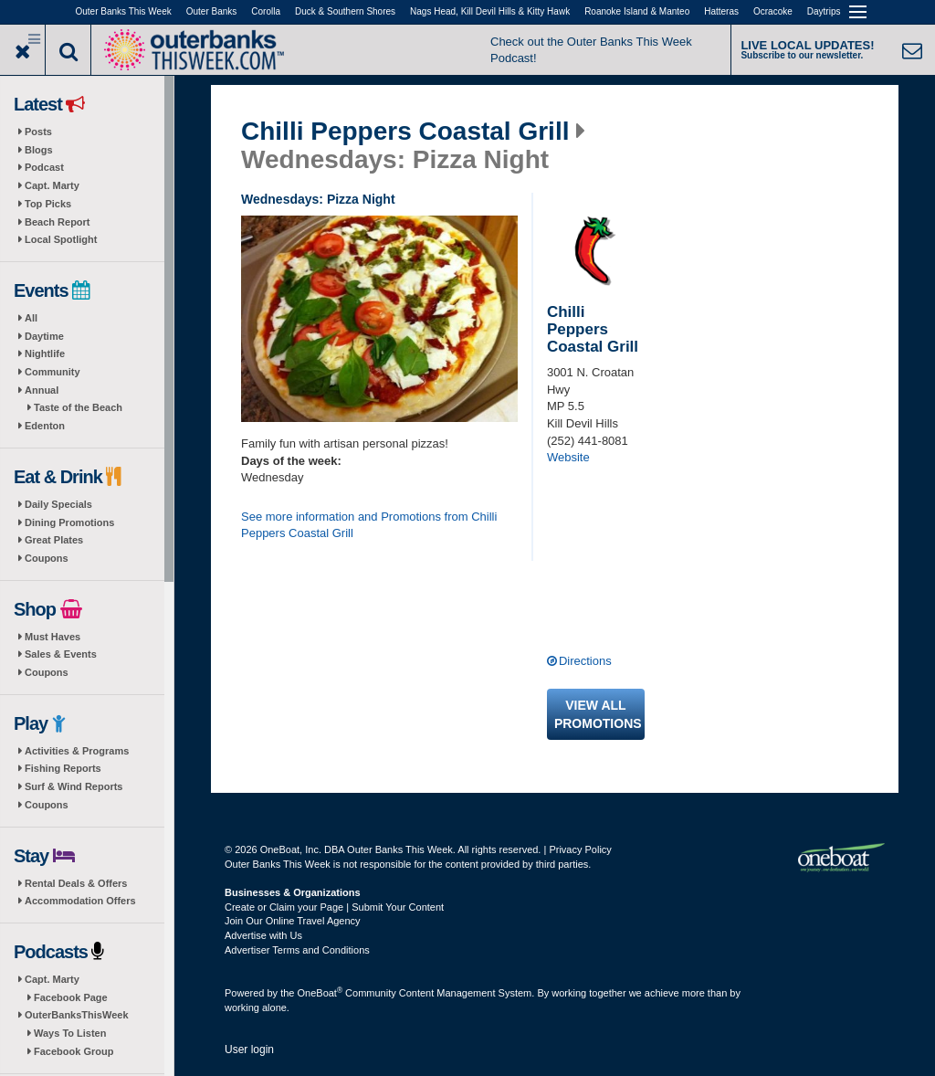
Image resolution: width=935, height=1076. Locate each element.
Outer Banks (211, 11)
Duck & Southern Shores (345, 11)
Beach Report (57, 221)
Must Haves (52, 636)
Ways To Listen (70, 1033)
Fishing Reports (63, 768)
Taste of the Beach (78, 407)
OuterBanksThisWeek (77, 1014)
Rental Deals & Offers (76, 883)
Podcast (44, 167)
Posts (38, 131)
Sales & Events (61, 654)
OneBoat (320, 992)
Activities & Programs (77, 750)
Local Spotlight (61, 239)
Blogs (39, 149)
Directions (585, 661)
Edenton (45, 425)
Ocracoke (773, 11)
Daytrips (824, 11)
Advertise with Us (263, 935)
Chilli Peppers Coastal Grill (405, 131)
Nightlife (45, 353)
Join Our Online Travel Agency (293, 920)
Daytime (44, 336)
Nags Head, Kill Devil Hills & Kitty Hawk (490, 11)
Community (52, 371)
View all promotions (598, 714)
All (31, 317)
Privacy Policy (580, 849)
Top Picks (48, 203)
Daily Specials (58, 504)
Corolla (265, 11)
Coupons (46, 558)
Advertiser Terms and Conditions (297, 949)
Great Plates (54, 539)
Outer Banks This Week (124, 11)
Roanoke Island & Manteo (636, 11)
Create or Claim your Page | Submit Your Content (334, 907)
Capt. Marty (52, 185)
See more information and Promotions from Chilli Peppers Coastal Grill (369, 525)
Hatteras (721, 11)
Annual (41, 390)
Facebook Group (73, 1051)
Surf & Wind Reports (73, 786)
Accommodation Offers (80, 900)
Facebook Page (71, 997)
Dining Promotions (69, 522)
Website (568, 457)
